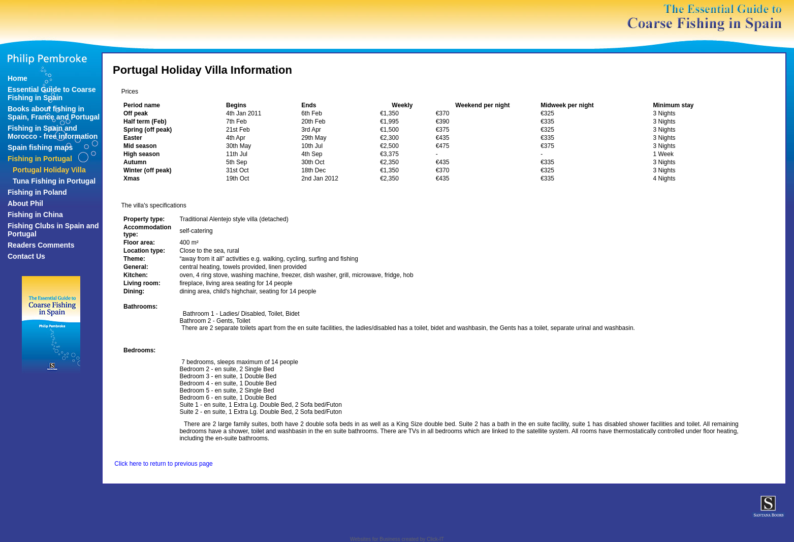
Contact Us (26, 256)
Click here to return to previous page (163, 463)
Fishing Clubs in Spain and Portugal (53, 230)
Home (17, 78)
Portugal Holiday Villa (49, 170)
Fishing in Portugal (40, 159)
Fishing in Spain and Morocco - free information (53, 132)
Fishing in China (35, 214)
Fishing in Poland (37, 192)
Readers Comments (41, 245)
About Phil (25, 203)
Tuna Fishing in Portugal (54, 181)
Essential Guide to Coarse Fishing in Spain (52, 93)
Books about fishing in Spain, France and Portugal (54, 113)
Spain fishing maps (40, 147)
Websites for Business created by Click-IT (397, 539)
